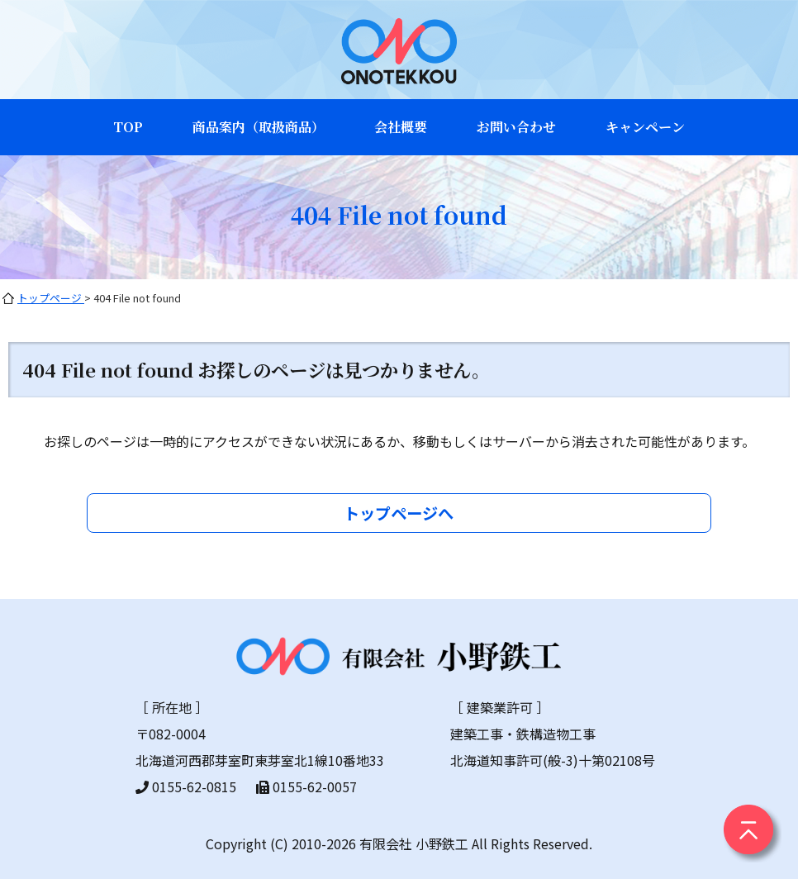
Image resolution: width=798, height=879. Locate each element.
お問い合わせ (516, 126)
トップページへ (399, 513)
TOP (128, 126)
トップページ (50, 298)
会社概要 (400, 126)
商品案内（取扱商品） (258, 126)
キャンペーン (645, 126)
